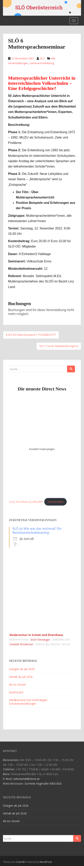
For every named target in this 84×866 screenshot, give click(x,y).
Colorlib (20, 862)
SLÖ (42, 58)
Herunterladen (55, 501)
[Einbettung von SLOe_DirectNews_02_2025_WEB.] (42, 449)
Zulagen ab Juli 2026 (22, 669)
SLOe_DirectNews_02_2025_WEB (26, 501)
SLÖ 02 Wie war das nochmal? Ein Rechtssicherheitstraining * (37, 531)
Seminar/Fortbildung (42, 63)
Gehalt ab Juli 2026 (21, 677)
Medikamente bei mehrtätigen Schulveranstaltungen (28, 701)
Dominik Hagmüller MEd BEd (43, 783)
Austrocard (16, 692)
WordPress (46, 862)
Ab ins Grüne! (17, 684)
